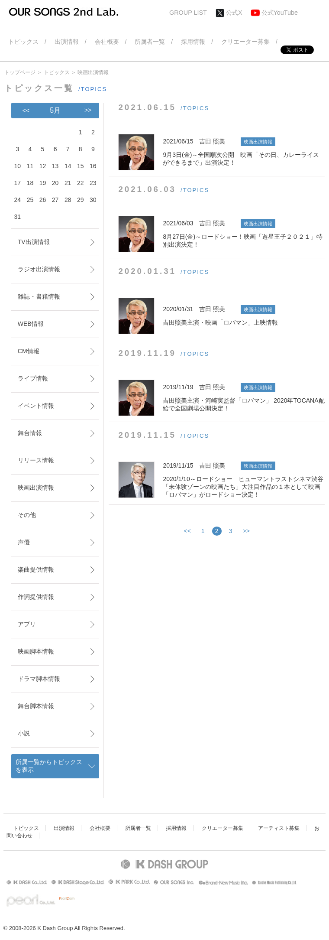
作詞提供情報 (36, 596)
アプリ (27, 624)
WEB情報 (31, 323)
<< (187, 530)
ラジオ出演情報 (39, 269)
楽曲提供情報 (36, 569)
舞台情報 (30, 432)
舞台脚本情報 (36, 706)
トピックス (57, 72)
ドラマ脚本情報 (39, 678)
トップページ (19, 72)
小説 (24, 733)
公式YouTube (279, 12)
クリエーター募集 (222, 828)
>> (246, 530)
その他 (27, 514)
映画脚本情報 (36, 651)
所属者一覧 (138, 828)
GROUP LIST (188, 12)
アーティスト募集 (279, 828)
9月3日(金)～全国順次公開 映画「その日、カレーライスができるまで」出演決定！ (244, 151)
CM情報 (28, 351)
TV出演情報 (34, 241)
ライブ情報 (33, 378)
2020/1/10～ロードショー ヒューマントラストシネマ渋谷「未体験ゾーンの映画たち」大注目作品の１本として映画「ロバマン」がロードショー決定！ (244, 480)
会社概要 (100, 828)
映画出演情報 (36, 487)
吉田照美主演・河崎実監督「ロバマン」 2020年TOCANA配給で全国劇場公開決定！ (244, 397)
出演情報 (64, 828)
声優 (24, 542)
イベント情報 (36, 405)
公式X (234, 12)
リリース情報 (36, 460)
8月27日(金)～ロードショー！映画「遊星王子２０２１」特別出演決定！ (244, 233)
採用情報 (176, 828)
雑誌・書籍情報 (39, 296)
